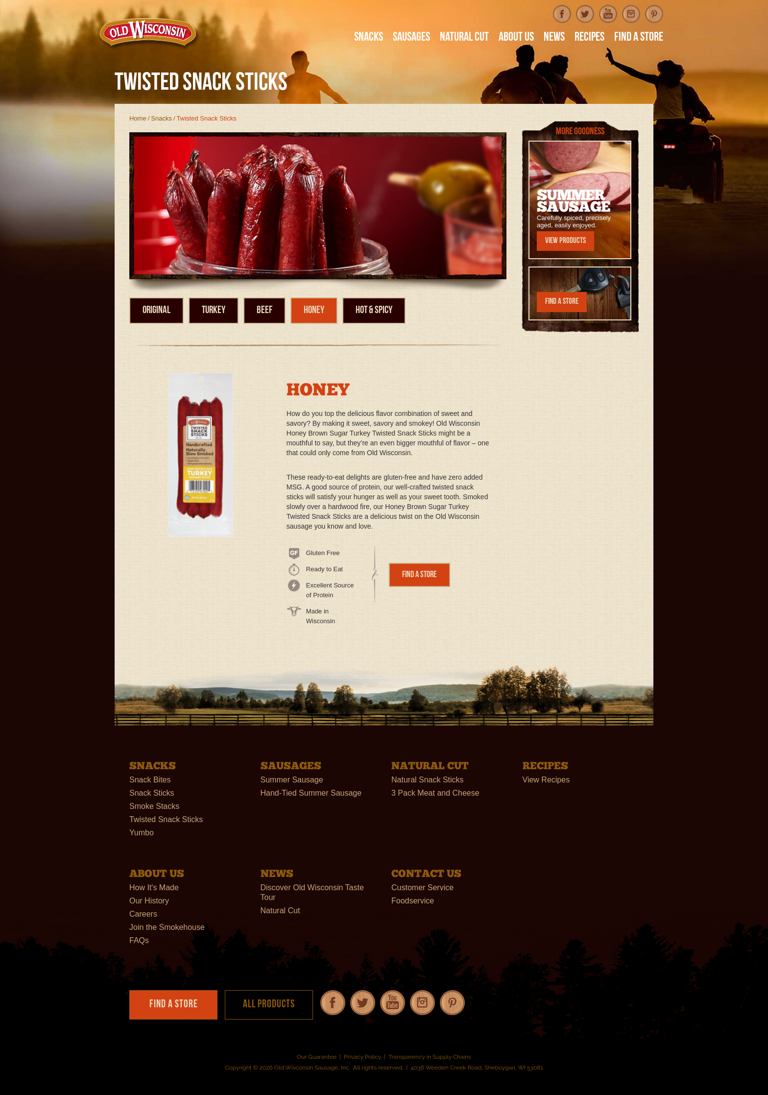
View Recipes (546, 780)
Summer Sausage (292, 780)
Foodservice (412, 901)
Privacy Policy (362, 1056)
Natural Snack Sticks (427, 780)
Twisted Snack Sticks (166, 819)
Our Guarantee (316, 1056)
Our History (149, 901)
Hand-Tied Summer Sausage (311, 793)
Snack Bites (149, 780)
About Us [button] (516, 38)
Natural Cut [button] (464, 38)
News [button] (554, 38)
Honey (314, 310)
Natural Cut (280, 910)
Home (137, 118)
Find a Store (419, 575)
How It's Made (154, 887)
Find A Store (638, 38)
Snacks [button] (368, 38)
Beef (264, 310)
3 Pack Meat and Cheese (435, 793)
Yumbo (141, 832)
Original (156, 310)
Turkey (213, 310)
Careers (143, 914)
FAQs (139, 940)
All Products (269, 1004)
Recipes (589, 38)
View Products (565, 241)
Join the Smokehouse (167, 927)
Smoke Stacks (154, 806)
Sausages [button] (411, 38)
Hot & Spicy (374, 310)
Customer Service (422, 887)
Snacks (161, 118)
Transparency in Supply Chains (429, 1056)
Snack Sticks (151, 793)
